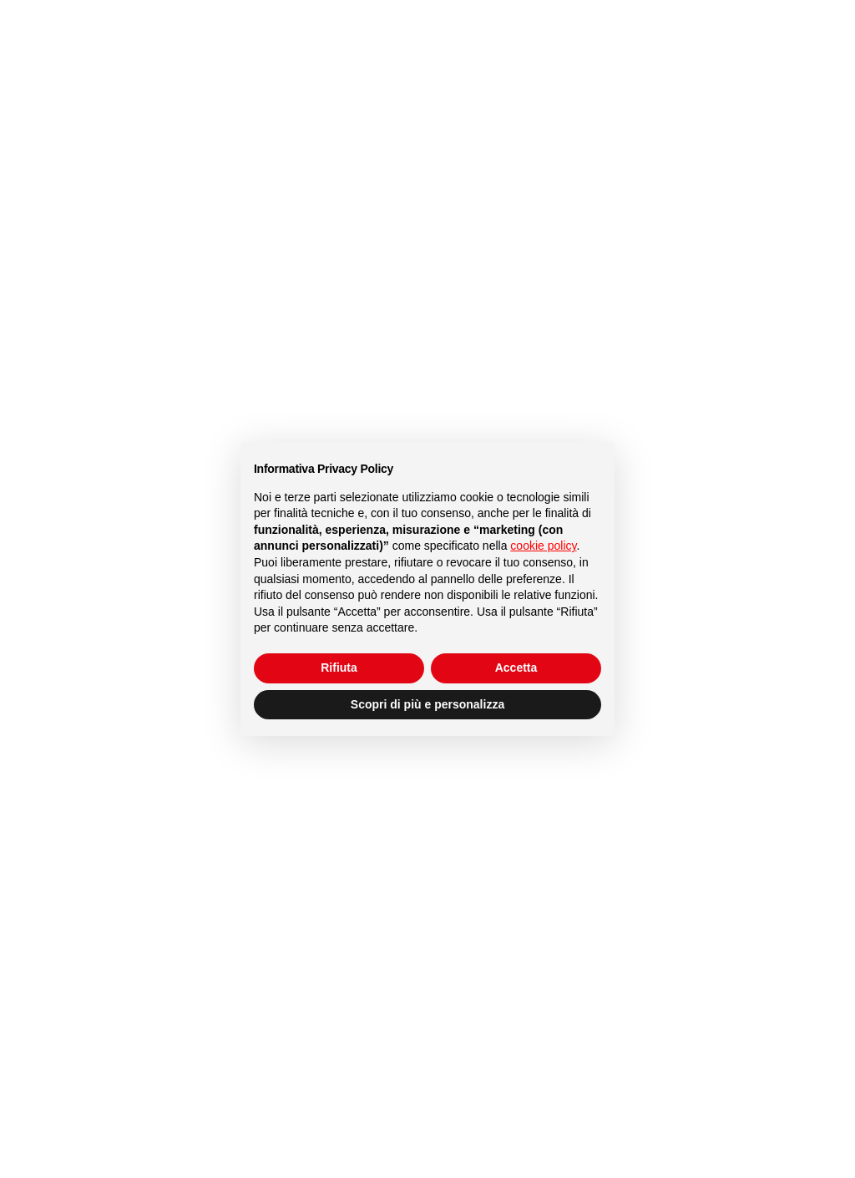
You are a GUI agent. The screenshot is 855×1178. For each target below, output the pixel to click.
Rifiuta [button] (339, 667)
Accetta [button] (516, 667)
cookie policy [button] (543, 545)
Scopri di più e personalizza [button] (427, 704)
